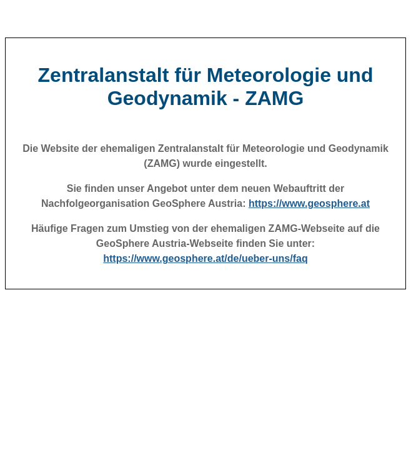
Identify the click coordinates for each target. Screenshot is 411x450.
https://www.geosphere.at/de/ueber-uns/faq (205, 258)
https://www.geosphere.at (309, 203)
